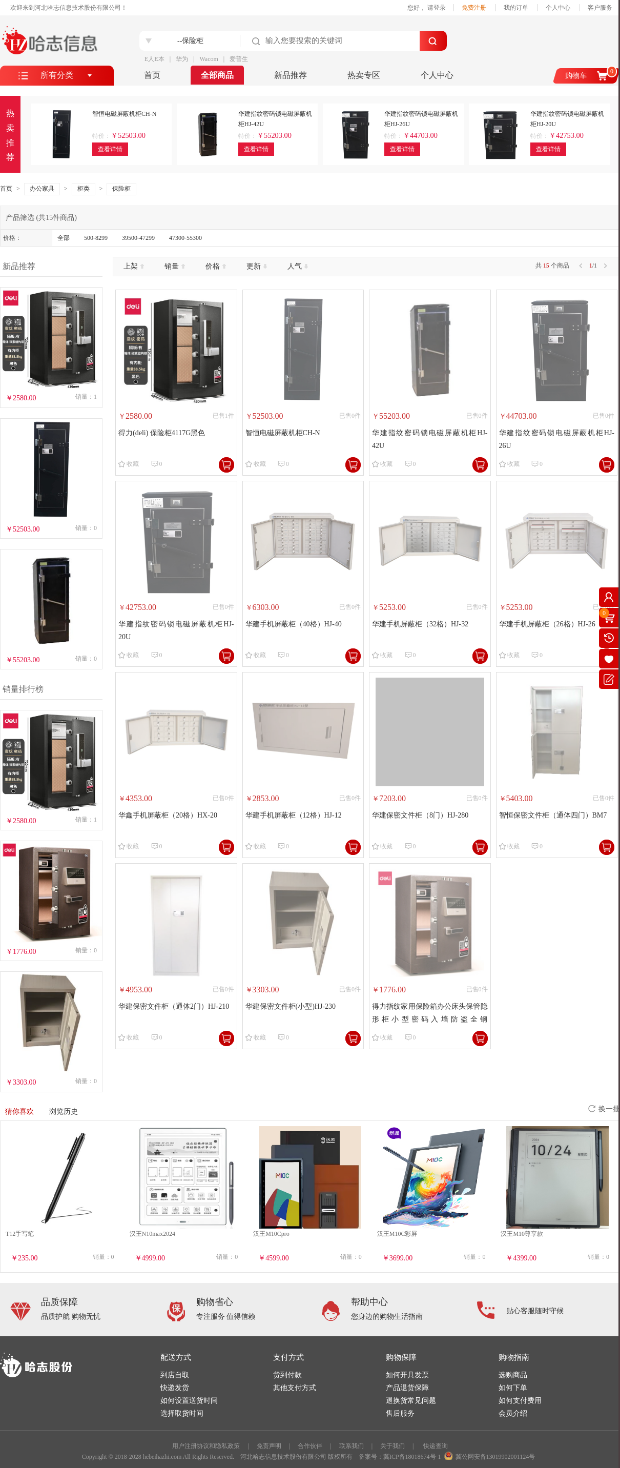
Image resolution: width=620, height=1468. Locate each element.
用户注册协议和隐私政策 (206, 1446)
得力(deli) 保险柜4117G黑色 (161, 433)
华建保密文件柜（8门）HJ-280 (420, 815)
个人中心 (558, 7)
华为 (182, 59)
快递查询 (435, 1446)
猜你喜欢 (19, 1111)
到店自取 (174, 1375)
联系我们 (351, 1446)
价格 (215, 266)
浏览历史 (63, 1111)
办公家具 (42, 188)
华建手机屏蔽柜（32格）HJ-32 (420, 624)
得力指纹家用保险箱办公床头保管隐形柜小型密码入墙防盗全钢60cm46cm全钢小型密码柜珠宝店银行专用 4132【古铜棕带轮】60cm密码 (430, 1014)
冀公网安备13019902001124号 (495, 1457)
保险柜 (121, 188)
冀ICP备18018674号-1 (412, 1457)
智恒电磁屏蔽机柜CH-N (282, 433)
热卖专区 (363, 75)
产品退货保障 (407, 1388)
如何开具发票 (407, 1375)
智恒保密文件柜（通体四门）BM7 (553, 815)
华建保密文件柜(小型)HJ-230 (290, 1006)
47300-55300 (185, 237)
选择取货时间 (181, 1413)
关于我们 (392, 1446)
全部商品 (217, 75)
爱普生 (239, 59)
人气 (297, 266)
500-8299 (96, 237)
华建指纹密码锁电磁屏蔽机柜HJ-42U (430, 439)
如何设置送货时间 (189, 1400)
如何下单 (513, 1388)
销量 (174, 266)
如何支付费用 (520, 1400)
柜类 (83, 188)
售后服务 (400, 1413)
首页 (152, 75)
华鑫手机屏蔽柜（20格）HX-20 (167, 815)
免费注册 (474, 7)
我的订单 (516, 7)
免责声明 (269, 1446)
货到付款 (287, 1375)
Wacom (208, 59)
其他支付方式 (294, 1388)
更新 (256, 266)
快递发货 (174, 1388)
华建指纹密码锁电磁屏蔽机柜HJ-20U (176, 630)
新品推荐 (290, 75)
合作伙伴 (310, 1446)
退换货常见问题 (411, 1400)
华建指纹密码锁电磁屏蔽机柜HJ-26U (557, 439)
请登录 (436, 7)
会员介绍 (513, 1413)
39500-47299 (138, 237)
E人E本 (154, 59)
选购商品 (513, 1375)
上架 (133, 266)
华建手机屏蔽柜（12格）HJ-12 (293, 815)
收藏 (133, 463)
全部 (63, 237)
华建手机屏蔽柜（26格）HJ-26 (547, 624)
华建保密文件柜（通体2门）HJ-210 (173, 1006)
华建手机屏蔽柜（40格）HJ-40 (293, 624)
